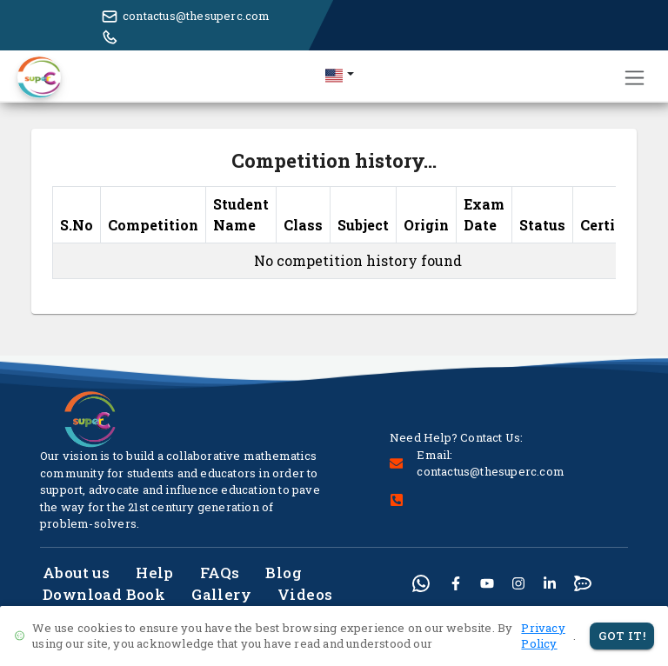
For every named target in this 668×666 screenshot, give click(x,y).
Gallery (221, 594)
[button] (339, 74)
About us (76, 573)
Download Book (104, 594)
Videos (304, 594)
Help (155, 573)
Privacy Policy (542, 636)
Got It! (622, 636)
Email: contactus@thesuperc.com (490, 463)
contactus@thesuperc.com (197, 15)
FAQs (220, 573)
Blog (283, 573)
